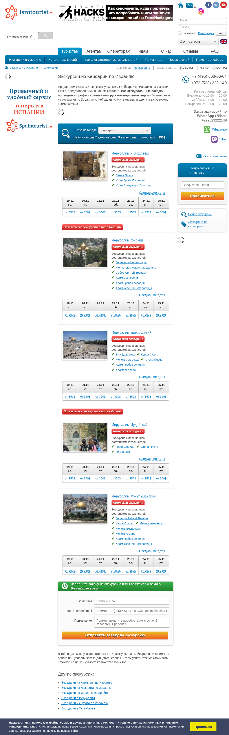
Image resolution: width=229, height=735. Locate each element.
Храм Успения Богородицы (134, 288)
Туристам (70, 51)
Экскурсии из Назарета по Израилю (86, 687)
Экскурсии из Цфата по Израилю (84, 703)
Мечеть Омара (125, 533)
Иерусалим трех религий (131, 332)
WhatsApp (219, 129)
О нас (166, 51)
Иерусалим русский (127, 240)
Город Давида (125, 446)
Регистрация (206, 33)
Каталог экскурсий (63, 59)
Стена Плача (124, 175)
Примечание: (83, 620)
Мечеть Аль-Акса (127, 359)
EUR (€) (220, 67)
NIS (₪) (202, 67)
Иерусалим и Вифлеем (130, 153)
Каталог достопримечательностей (111, 59)
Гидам (142, 51)
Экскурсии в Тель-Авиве (78, 708)
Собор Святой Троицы (131, 272)
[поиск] (19, 37)
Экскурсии (51, 67)
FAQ (215, 51)
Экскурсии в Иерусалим (78, 698)
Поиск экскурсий (200, 214)
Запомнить (187, 33)
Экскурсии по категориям (198, 224)
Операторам (118, 51)
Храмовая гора (126, 370)
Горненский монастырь (131, 262)
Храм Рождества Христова (133, 185)
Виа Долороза (125, 354)
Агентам (94, 51)
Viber (223, 139)
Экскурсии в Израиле (24, 59)
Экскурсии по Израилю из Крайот (84, 692)
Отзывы (190, 51)
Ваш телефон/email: (78, 611)
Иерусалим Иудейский (130, 425)
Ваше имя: (85, 601)
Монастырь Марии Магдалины (136, 267)
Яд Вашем (123, 451)
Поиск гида (153, 59)
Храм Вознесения (127, 277)
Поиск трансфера (209, 59)
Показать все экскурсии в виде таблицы (92, 227)
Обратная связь (215, 156)
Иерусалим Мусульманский (134, 496)
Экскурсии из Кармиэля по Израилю (86, 682)
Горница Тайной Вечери (132, 518)
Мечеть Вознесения (129, 528)
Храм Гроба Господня (130, 180)
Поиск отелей (179, 59)
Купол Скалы (149, 354)
